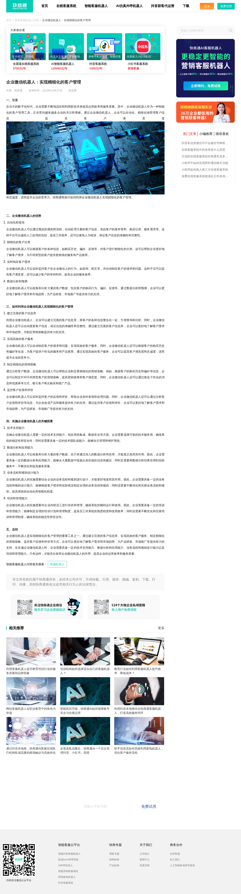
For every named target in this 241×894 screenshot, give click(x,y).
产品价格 (114, 865)
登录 (207, 6)
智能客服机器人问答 (27, 20)
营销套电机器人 (67, 877)
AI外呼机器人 (65, 865)
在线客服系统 (66, 6)
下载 (186, 6)
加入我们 (175, 859)
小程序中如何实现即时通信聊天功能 (205, 163)
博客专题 (114, 853)
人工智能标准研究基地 (182, 865)
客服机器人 (57, 564)
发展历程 (145, 865)
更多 (161, 628)
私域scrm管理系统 (68, 859)
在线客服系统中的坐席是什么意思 (203, 149)
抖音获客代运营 (162, 6)
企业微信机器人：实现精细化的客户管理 (66, 20)
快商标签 (114, 859)
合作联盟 (175, 853)
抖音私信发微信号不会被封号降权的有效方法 (206, 143)
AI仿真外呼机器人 (129, 6)
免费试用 (226, 6)
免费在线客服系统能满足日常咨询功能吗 (206, 176)
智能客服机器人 (96, 6)
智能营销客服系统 (68, 871)
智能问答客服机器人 (69, 853)
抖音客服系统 (65, 882)
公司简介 (145, 853)
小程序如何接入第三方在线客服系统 (205, 169)
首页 (44, 6)
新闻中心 (145, 859)
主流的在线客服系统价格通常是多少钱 (206, 156)
